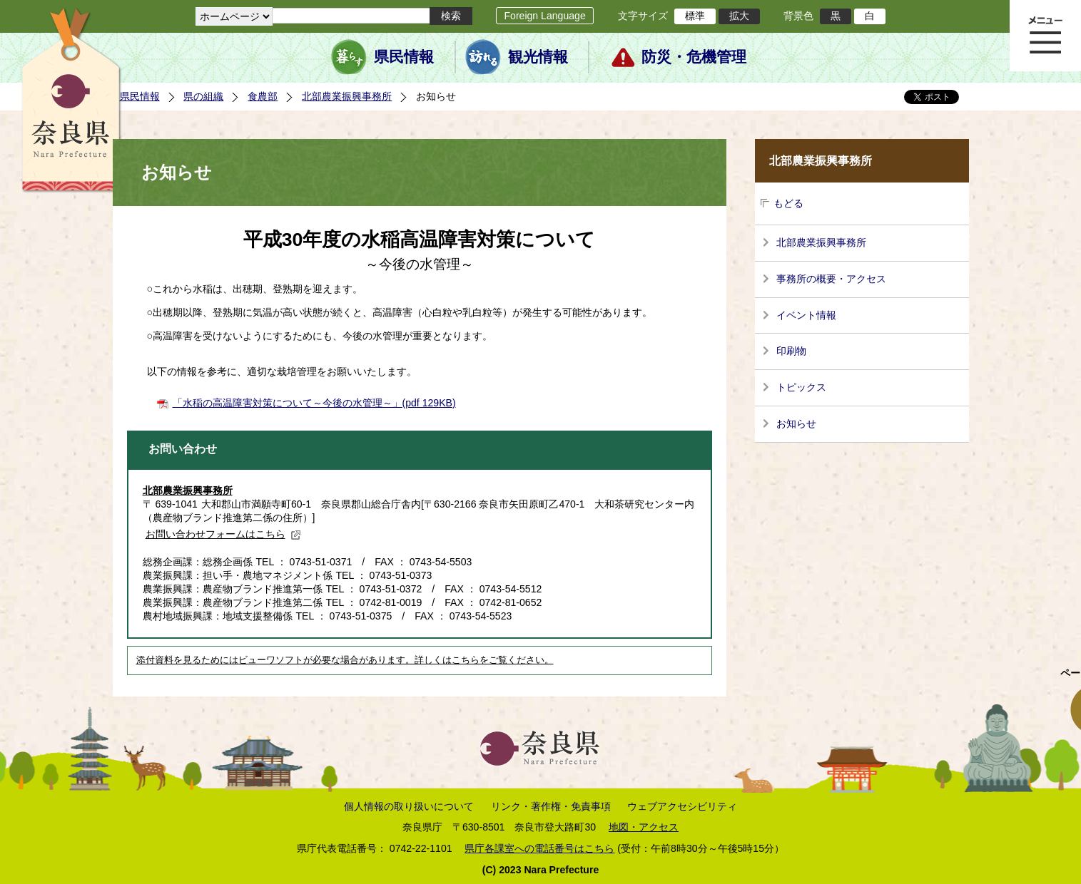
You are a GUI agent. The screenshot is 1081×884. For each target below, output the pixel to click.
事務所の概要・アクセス (831, 278)
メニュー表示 (1045, 35)
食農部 (263, 96)
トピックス (801, 387)
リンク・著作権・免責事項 (551, 806)
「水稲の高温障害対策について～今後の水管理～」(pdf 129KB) (314, 402)
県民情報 (404, 57)
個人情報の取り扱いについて (409, 806)
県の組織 (203, 96)
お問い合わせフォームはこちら (223, 534)
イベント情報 (806, 315)
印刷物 (791, 350)
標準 (695, 15)
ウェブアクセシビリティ (682, 806)
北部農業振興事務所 (347, 96)
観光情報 (538, 57)
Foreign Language (544, 15)
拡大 (739, 15)
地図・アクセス (644, 827)
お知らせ (796, 423)
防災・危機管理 (693, 57)
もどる (788, 203)
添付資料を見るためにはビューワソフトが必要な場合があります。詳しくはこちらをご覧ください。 (345, 660)
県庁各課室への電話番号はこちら (539, 848)
